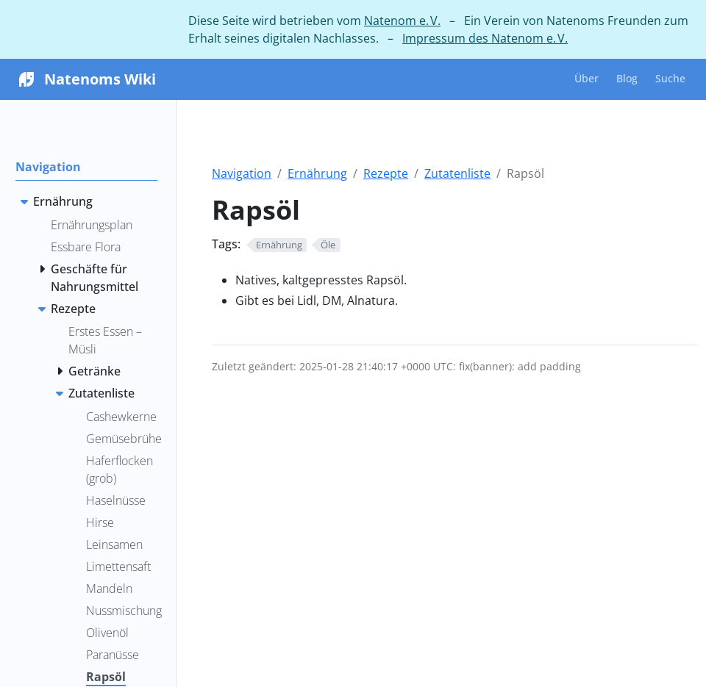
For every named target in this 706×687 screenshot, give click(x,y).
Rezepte (385, 173)
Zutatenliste (457, 173)
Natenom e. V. (402, 20)
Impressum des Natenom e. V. (485, 38)
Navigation (241, 173)
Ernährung (317, 173)
